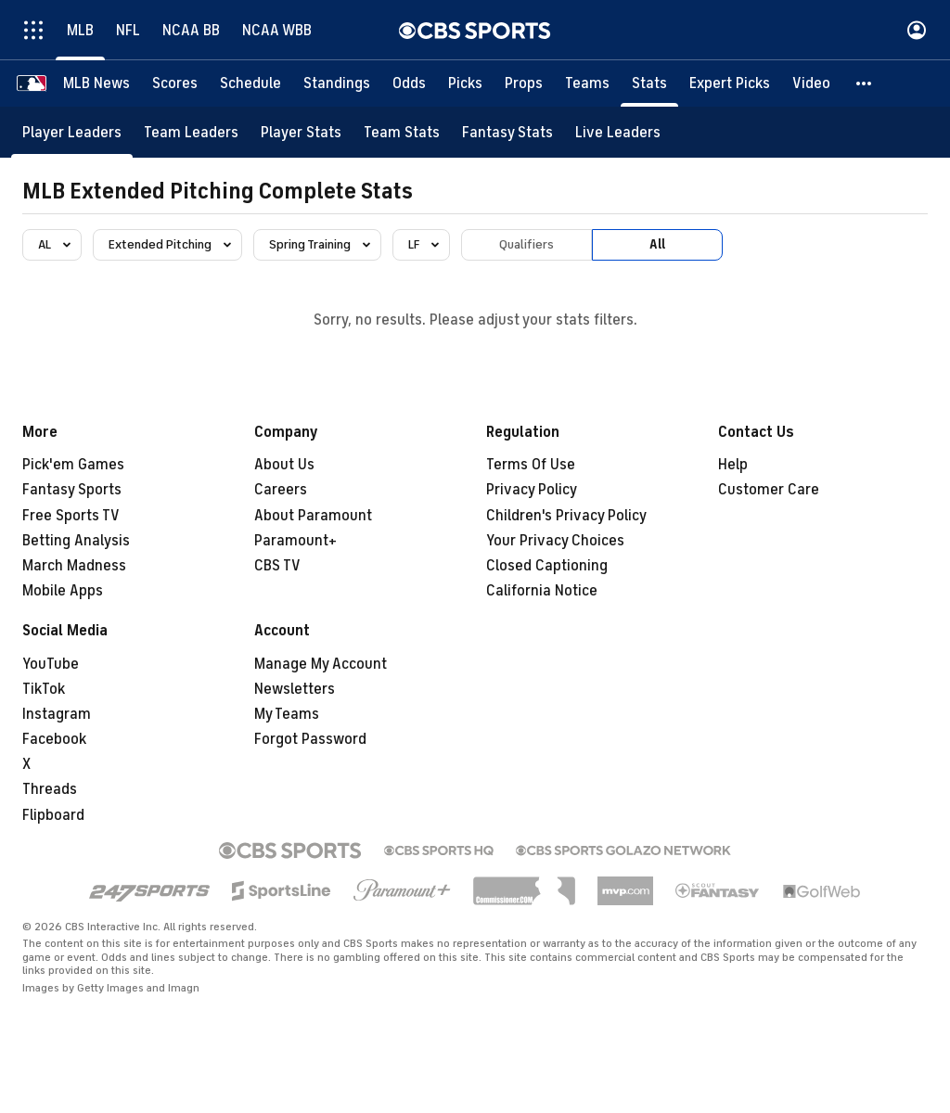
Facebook (54, 739)
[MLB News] (96, 83)
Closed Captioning (547, 565)
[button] (864, 83)
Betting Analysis (76, 540)
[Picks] (465, 83)
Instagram (56, 714)
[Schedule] (250, 83)
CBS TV (277, 565)
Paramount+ (295, 540)
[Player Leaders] (72, 132)
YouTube (50, 664)
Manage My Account (320, 664)
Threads (49, 789)
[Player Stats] (301, 132)
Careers (280, 489)
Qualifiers (526, 244)
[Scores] (175, 83)
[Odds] (409, 83)
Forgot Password (310, 739)
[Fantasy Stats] (507, 132)
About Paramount (313, 515)
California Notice (541, 591)
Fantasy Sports (72, 489)
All (657, 244)
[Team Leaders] (191, 132)
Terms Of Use (530, 464)
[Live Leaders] (618, 132)
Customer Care (768, 489)
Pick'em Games (73, 464)
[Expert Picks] (729, 83)
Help (733, 464)
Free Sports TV (71, 515)
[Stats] (649, 83)
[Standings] (336, 83)
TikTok (43, 689)
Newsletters (294, 689)
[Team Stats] (402, 132)
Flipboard (53, 815)
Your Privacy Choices (555, 540)
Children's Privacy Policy (566, 515)
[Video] (811, 83)
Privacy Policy (531, 489)
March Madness (74, 565)
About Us (284, 464)
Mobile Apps (62, 591)
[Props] (524, 83)
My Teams (286, 714)
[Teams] (587, 83)
